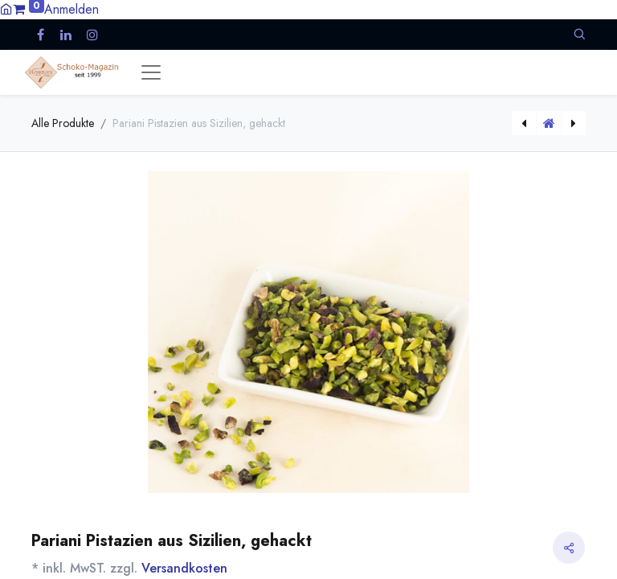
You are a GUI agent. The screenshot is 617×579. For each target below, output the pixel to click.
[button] (579, 34)
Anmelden (71, 9)
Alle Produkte (62, 123)
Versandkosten (184, 568)
